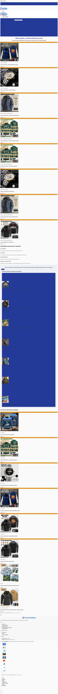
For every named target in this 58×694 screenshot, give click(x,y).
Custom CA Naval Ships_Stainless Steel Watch (8, 485)
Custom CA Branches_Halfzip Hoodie (7, 561)
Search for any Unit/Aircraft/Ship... (8, 20)
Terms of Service (5, 625)
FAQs (3, 13)
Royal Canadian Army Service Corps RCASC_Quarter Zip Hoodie (11, 609)
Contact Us (4, 15)
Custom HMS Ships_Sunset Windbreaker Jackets (9, 64)
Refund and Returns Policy (7, 627)
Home (3, 11)
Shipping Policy (5, 628)
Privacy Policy (4, 626)
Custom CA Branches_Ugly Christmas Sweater (8, 459)
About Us (3, 12)
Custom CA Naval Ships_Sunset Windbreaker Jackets (10, 510)
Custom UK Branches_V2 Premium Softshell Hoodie (9, 115)
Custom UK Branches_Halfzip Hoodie (7, 242)
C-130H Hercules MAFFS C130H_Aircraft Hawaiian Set (9, 585)
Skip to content (3, 0)
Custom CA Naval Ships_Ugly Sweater (7, 434)
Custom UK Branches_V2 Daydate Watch (7, 90)
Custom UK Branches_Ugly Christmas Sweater (8, 166)
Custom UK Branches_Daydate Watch (7, 191)
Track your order (5, 16)
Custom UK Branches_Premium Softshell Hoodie (9, 216)
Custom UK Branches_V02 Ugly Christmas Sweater (9, 140)
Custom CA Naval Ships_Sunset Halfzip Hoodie (8, 536)
